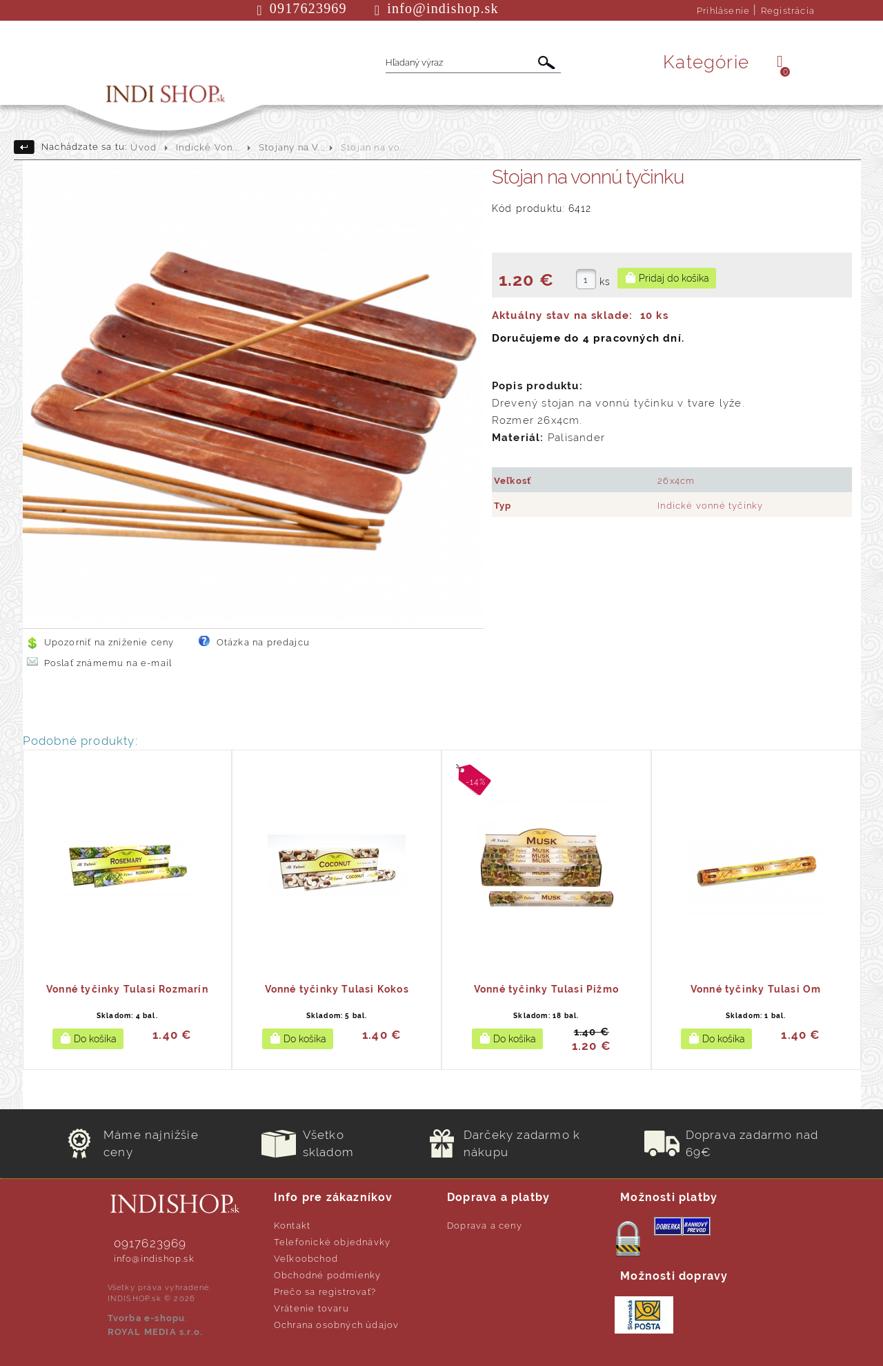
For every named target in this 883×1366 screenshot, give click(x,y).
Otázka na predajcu (263, 642)
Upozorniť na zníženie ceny (109, 642)
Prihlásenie (723, 11)
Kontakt (292, 1225)
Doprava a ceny (484, 1225)
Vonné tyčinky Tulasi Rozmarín (127, 989)
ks (605, 281)
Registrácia (788, 11)
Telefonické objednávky (332, 1242)
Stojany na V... (292, 147)
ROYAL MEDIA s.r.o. (156, 1332)
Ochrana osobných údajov (336, 1325)
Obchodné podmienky (327, 1275)
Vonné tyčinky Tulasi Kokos (337, 989)
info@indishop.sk (154, 1258)
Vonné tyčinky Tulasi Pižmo (546, 989)
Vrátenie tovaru (311, 1308)
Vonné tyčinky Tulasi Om (756, 989)
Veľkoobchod (306, 1258)
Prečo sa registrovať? (325, 1292)
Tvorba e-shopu (147, 1318)
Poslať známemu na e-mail (108, 663)
